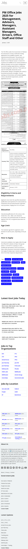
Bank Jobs (3, 532)
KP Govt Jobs (4, 491)
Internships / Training (6, 545)
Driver (23, 262)
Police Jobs (17, 365)
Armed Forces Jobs (6, 525)
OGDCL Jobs (5, 371)
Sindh (16, 392)
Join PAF (17, 362)
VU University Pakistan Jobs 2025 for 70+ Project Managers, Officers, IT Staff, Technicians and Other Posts (13, 314)
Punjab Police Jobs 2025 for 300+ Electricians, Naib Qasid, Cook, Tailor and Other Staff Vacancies (13, 305)
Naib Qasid (15, 274)
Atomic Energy (18, 375)
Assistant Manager (17, 259)
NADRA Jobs (18, 371)
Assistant (7, 259)
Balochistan (18, 395)
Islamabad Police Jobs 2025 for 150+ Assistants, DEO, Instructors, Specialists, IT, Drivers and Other (13, 330)
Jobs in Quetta (4, 506)
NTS (3, 353)
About (2, 472)
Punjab (4, 392)
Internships (5, 378)
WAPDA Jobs (5, 375)
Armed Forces (5, 359)
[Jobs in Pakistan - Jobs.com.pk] (4, 3)
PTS (16, 353)
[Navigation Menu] (25, 3)
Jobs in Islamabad (5, 496)
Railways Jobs (4, 540)
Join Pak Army (5, 362)
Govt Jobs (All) (5, 389)
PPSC (16, 359)
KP (2, 395)
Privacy (7, 472)
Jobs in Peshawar (5, 503)
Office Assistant (6, 277)
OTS (3, 356)
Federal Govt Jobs (5, 483)
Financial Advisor (6, 265)
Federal (17, 389)
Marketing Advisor (6, 274)
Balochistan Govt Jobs (6, 493)
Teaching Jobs (4, 535)
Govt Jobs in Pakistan (6, 481)
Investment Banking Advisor (9, 268)
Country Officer (6, 262)
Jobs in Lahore (4, 498)
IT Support (20, 268)
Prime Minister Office (17, 277)
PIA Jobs (17, 369)
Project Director (6, 280)
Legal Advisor (5, 271)
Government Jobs (19, 378)
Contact (12, 472)
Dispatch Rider (15, 262)
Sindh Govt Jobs (5, 488)
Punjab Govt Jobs (5, 486)
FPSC (16, 356)
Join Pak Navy (5, 365)
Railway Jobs (5, 369)
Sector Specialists (6, 283)
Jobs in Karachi (5, 501)
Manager (13, 271)
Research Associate (17, 280)
